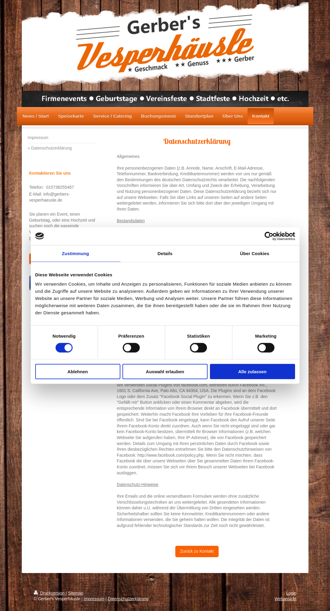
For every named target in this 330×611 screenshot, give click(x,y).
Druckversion (50, 593)
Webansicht (286, 598)
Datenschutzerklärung (128, 598)
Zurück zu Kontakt (197, 551)
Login (291, 593)
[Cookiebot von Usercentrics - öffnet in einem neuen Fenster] (269, 235)
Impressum (94, 598)
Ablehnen (77, 371)
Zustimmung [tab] (75, 253)
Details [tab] (165, 253)
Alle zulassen (252, 371)
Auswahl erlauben (165, 371)
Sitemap (75, 593)
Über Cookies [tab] (254, 253)
